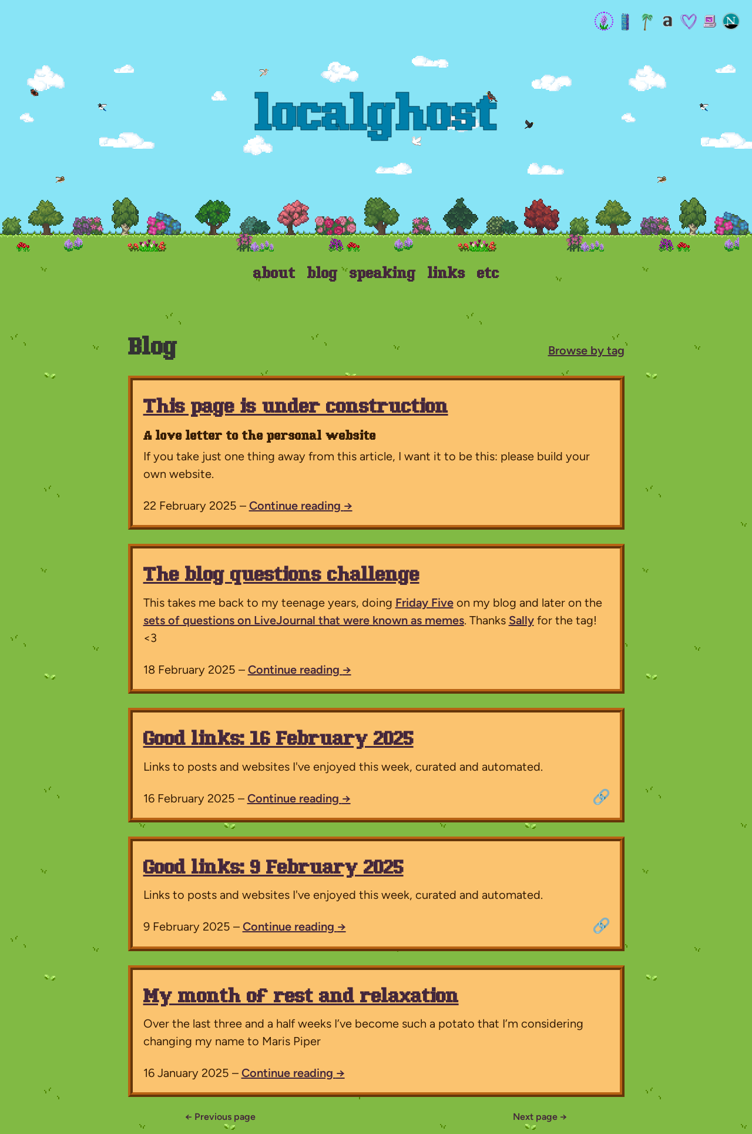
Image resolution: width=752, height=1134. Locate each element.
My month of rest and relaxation (301, 997)
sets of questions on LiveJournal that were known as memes (303, 620)
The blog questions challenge (281, 576)
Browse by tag (586, 350)
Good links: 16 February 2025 (278, 740)
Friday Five (424, 603)
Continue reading (300, 506)
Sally (521, 620)
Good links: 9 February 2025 (273, 868)
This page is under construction (295, 408)
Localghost (376, 118)
